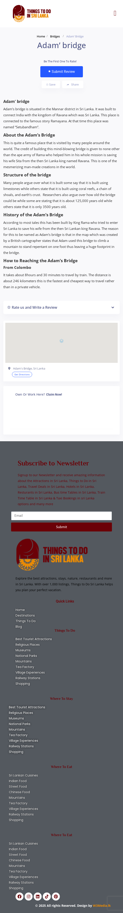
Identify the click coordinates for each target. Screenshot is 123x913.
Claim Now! (54, 394)
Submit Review (61, 71)
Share (73, 84)
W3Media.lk (101, 905)
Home (41, 36)
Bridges (55, 36)
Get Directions (22, 374)
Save (51, 84)
